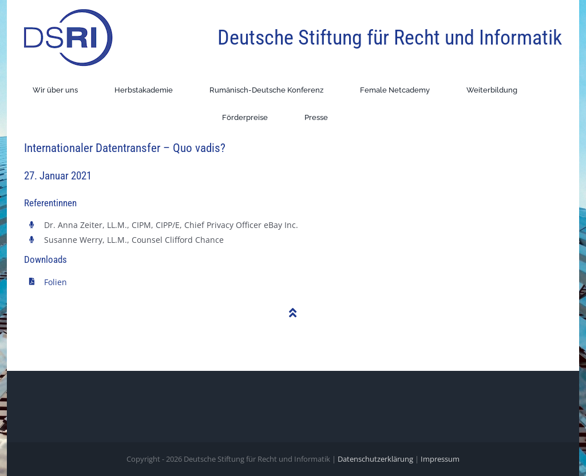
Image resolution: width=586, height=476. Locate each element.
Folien (55, 282)
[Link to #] (293, 313)
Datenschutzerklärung (375, 459)
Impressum (440, 459)
